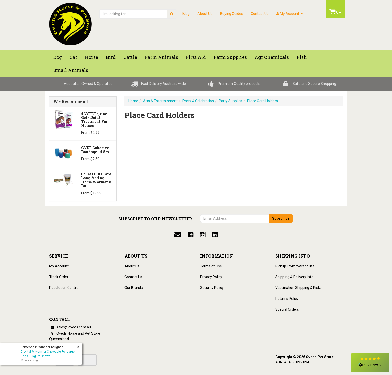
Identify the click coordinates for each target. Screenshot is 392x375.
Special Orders (287, 309)
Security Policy (212, 288)
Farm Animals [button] (161, 57)
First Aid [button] (196, 57)
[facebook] (190, 234)
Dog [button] (57, 57)
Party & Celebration (198, 101)
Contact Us (260, 14)
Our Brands (133, 288)
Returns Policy (286, 298)
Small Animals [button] (70, 70)
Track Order (58, 277)
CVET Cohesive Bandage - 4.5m (95, 149)
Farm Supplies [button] (230, 57)
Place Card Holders (262, 101)
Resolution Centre (63, 288)
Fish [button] (302, 57)
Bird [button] (111, 57)
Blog (186, 14)
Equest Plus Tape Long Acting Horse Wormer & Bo (96, 180)
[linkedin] (215, 234)
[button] (370, 362)
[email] (177, 234)
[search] (172, 14)
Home (133, 101)
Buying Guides (231, 14)
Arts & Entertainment (160, 101)
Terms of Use (211, 266)
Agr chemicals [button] (272, 57)
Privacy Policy (211, 277)
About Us (204, 14)
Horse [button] (91, 57)
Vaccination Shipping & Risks (298, 288)
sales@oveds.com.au (70, 327)
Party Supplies (230, 101)
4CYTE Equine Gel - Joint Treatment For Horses (94, 119)
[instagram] (202, 234)
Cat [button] (73, 57)
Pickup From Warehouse (295, 266)
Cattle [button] (130, 57)
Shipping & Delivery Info (294, 277)
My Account (59, 266)
